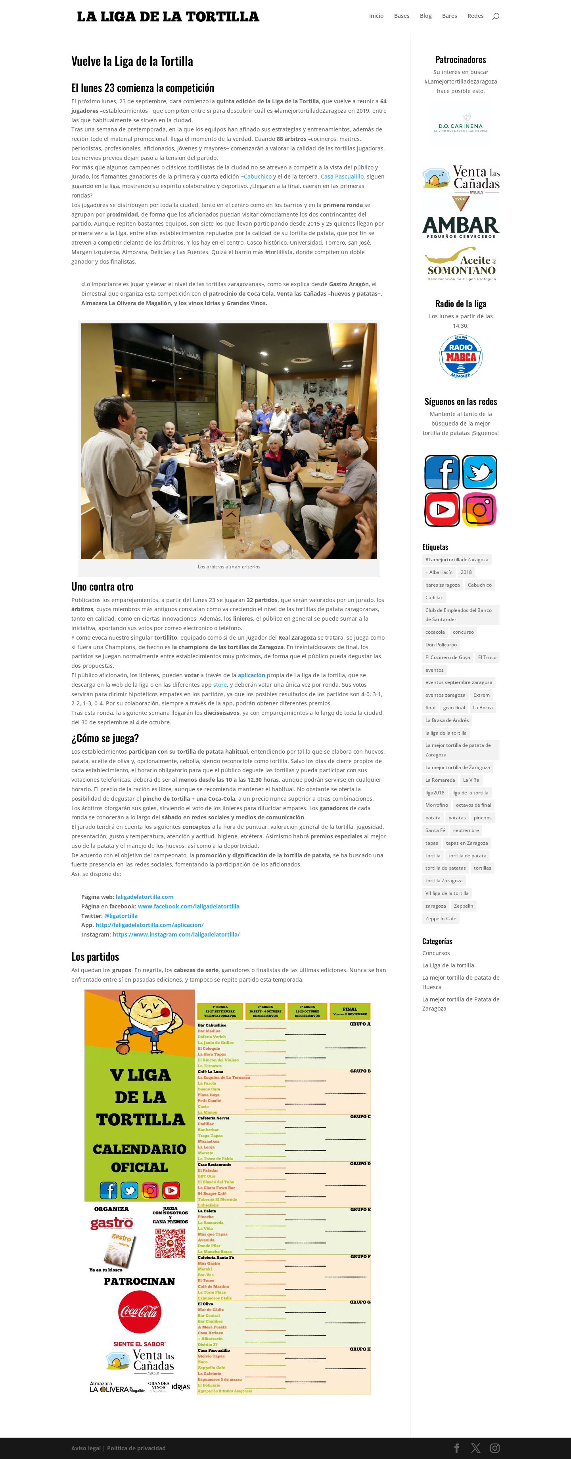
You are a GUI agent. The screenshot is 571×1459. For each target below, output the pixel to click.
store (220, 684)
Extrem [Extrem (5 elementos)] (481, 695)
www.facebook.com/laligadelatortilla (189, 906)
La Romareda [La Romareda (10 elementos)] (440, 780)
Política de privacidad (136, 1448)
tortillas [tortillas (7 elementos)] (482, 867)
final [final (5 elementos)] (430, 707)
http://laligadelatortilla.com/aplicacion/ (150, 925)
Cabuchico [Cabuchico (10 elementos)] (480, 584)
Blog (426, 16)
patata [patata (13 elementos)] (433, 817)
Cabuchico (258, 176)
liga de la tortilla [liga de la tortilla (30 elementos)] (470, 792)
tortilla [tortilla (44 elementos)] (433, 855)
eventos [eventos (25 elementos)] (434, 670)
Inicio (376, 16)
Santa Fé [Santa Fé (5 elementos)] (435, 830)
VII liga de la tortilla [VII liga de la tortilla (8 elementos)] (447, 893)
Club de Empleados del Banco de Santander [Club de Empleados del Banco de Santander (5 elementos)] (458, 615)
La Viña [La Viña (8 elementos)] (471, 780)
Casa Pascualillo (342, 176)
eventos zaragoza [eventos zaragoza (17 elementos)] (445, 695)
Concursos (436, 953)
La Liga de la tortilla (448, 965)
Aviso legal (86, 1448)
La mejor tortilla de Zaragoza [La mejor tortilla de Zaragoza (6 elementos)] (457, 767)
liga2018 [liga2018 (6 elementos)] (435, 792)
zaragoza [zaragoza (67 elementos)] (435, 905)
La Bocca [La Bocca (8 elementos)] (483, 707)
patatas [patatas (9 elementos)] (457, 817)
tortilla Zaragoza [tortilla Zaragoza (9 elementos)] (444, 880)
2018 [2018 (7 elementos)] (466, 572)
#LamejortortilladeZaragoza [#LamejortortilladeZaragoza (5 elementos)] (457, 559)
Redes (476, 16)
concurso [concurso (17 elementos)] (463, 632)
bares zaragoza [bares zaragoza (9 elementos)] (442, 584)
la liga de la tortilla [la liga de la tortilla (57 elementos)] (446, 733)
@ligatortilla (121, 915)
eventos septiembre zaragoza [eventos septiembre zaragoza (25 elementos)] (458, 682)
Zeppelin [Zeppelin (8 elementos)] (463, 905)
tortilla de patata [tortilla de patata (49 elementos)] (467, 855)
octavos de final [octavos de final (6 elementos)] (473, 805)
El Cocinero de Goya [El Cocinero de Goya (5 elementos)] (447, 657)
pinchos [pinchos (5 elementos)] (483, 817)
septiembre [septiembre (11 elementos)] (466, 830)
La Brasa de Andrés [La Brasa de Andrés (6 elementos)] (447, 720)
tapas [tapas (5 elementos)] (431, 843)
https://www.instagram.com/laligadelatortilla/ (176, 934)
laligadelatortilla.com (145, 896)
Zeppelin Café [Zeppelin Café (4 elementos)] (440, 918)
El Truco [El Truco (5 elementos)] (487, 657)
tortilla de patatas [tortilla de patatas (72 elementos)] (445, 867)
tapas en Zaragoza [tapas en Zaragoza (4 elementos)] (467, 843)
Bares (449, 16)
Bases (402, 16)
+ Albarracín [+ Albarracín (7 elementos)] (439, 572)
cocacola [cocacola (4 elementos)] (435, 632)
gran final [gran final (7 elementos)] (454, 707)
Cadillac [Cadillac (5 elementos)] (434, 597)
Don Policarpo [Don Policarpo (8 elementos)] (441, 644)
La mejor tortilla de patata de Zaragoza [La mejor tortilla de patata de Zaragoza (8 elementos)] (458, 750)
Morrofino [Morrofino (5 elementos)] (436, 805)
